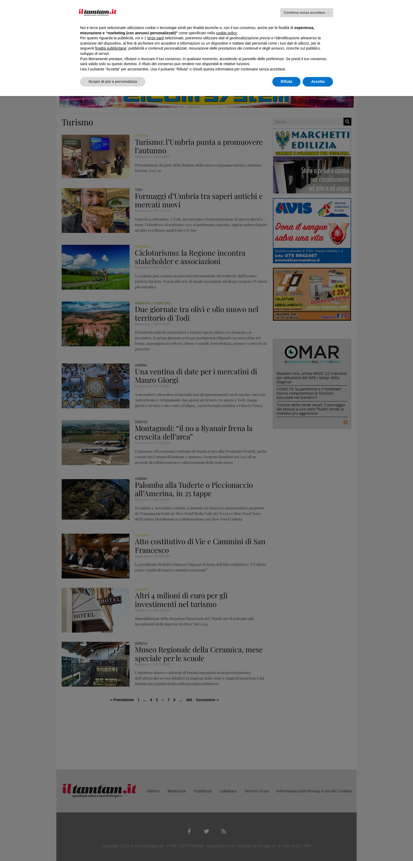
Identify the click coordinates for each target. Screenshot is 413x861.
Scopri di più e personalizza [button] (112, 81)
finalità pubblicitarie (110, 48)
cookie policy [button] (226, 33)
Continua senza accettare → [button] (307, 13)
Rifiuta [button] (286, 81)
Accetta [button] (317, 81)
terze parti (155, 38)
